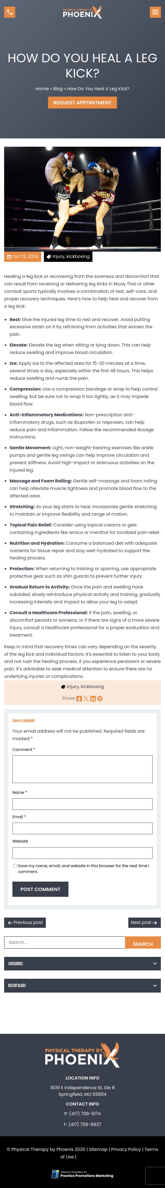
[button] (9, 12)
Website (20, 841)
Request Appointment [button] (83, 102)
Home (42, 89)
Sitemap (98, 1149)
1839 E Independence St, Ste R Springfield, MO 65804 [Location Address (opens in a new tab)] (82, 1090)
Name (19, 792)
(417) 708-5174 (85, 1113)
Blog (58, 89)
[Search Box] (82, 942)
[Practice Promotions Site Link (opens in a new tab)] (56, 1174)
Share (68, 698)
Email (19, 817)
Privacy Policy (126, 1149)
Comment (23, 749)
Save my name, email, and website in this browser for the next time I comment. (83, 868)
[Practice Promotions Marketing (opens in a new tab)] (86, 1176)
